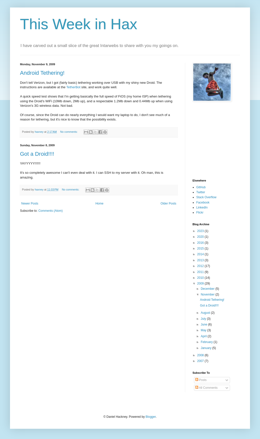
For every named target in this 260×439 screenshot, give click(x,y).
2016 (201, 242)
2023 (201, 231)
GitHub (201, 187)
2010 (201, 278)
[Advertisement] (207, 140)
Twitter (200, 192)
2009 (201, 283)
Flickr (200, 212)
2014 (201, 254)
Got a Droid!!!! (37, 154)
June (204, 324)
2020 (201, 236)
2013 (201, 260)
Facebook (203, 202)
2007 (201, 361)
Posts (200, 380)
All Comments (206, 388)
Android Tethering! (42, 73)
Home (100, 203)
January (206, 348)
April (204, 336)
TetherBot (73, 87)
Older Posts (168, 203)
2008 (201, 355)
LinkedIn (202, 207)
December (208, 288)
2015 (201, 248)
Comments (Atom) (50, 210)
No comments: (69, 131)
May (204, 330)
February (207, 342)
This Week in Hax (78, 24)
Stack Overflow (206, 197)
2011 (201, 272)
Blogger (151, 416)
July (204, 318)
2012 (201, 266)
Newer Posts (29, 203)
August (206, 312)
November (208, 294)
